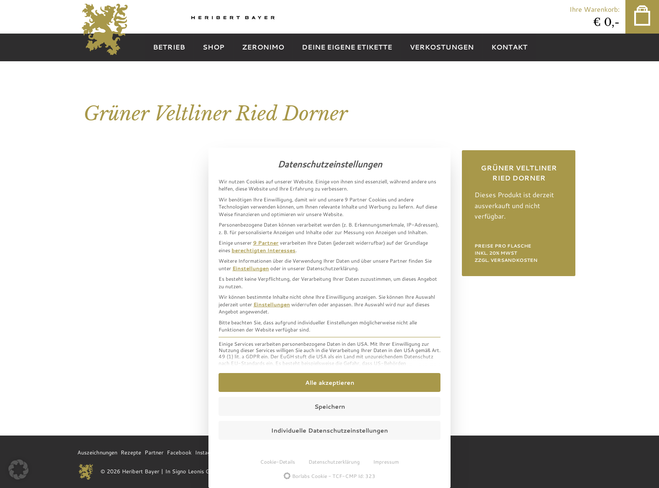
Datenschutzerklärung (334, 461)
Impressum (386, 461)
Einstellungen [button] (250, 268)
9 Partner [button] (266, 242)
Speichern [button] (329, 406)
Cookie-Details (277, 461)
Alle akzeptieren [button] (329, 382)
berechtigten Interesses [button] (263, 250)
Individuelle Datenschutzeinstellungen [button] (329, 430)
